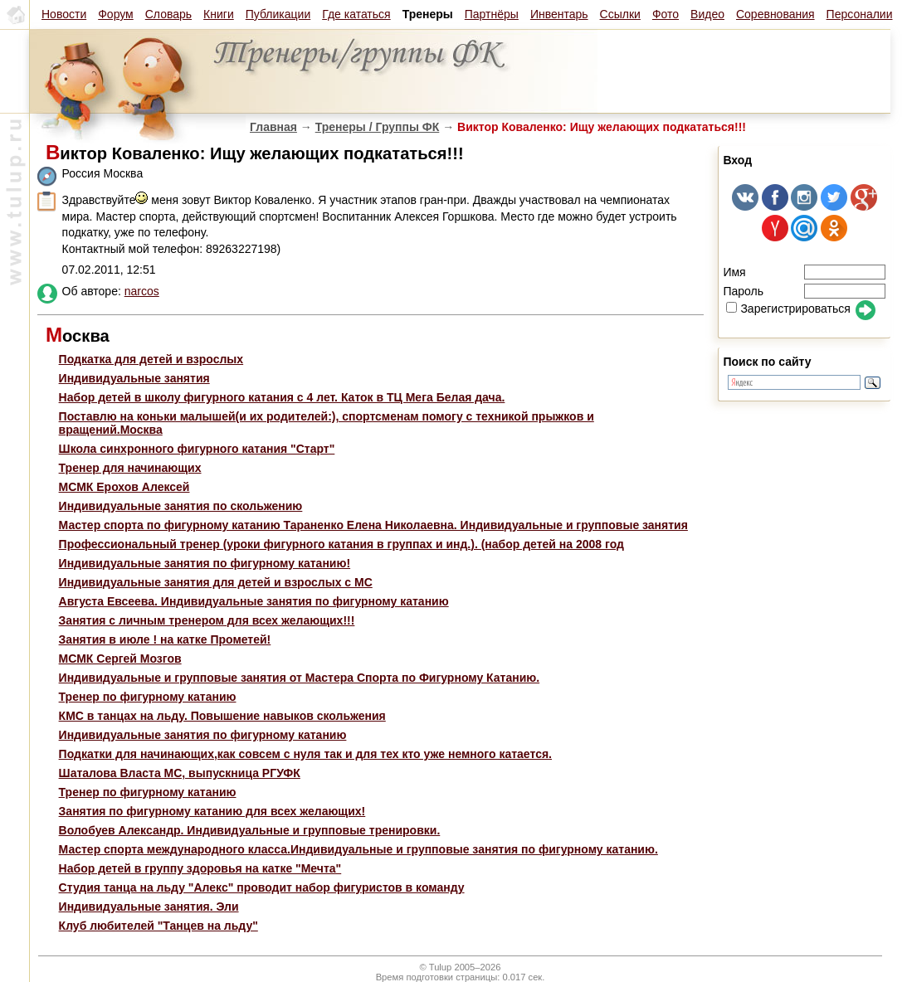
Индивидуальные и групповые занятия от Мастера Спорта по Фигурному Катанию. (299, 677)
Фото (665, 14)
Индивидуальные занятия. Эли (149, 906)
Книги (218, 14)
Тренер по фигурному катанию (148, 696)
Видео (707, 14)
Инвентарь (559, 14)
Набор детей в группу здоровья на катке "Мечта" (200, 868)
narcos (141, 291)
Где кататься (356, 14)
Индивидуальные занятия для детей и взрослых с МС (216, 582)
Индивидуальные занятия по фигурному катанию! (205, 563)
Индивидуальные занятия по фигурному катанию (203, 734)
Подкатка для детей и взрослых (151, 359)
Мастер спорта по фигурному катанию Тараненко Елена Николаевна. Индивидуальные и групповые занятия (373, 525)
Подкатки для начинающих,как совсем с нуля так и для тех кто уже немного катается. (305, 754)
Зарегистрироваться (788, 308)
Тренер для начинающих (130, 467)
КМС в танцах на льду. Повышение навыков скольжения (222, 715)
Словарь (168, 14)
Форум (116, 14)
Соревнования (775, 14)
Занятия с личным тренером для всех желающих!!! (207, 620)
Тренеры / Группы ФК (377, 127)
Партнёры (492, 14)
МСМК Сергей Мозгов (120, 658)
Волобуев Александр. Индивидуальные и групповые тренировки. (250, 830)
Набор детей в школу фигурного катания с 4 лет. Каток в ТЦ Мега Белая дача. (282, 397)
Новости (63, 14)
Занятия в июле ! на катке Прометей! (165, 639)
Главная (273, 127)
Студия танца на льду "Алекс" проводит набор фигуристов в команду (262, 887)
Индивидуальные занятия (134, 378)
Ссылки (620, 14)
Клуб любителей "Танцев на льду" (158, 925)
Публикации (278, 14)
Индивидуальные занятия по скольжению (181, 506)
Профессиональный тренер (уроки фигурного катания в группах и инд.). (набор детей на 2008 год (341, 544)
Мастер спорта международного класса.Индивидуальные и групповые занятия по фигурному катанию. (358, 849)
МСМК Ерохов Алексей (124, 486)
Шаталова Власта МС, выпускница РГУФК (179, 773)
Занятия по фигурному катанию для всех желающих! (212, 811)
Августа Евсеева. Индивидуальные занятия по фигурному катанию (254, 601)
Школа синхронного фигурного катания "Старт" (197, 448)
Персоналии (860, 14)
